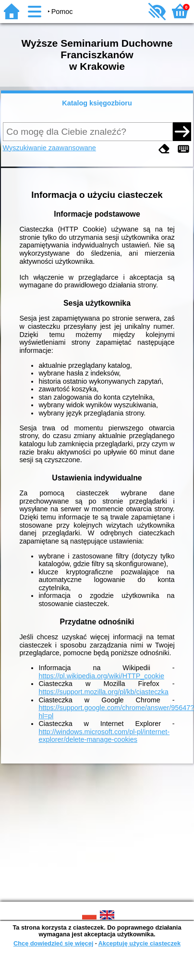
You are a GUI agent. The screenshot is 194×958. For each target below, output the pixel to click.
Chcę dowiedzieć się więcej (53, 943)
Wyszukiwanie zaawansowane (49, 148)
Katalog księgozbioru (97, 103)
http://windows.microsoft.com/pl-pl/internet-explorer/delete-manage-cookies (104, 736)
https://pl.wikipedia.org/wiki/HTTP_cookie (101, 676)
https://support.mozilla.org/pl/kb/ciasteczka (103, 692)
